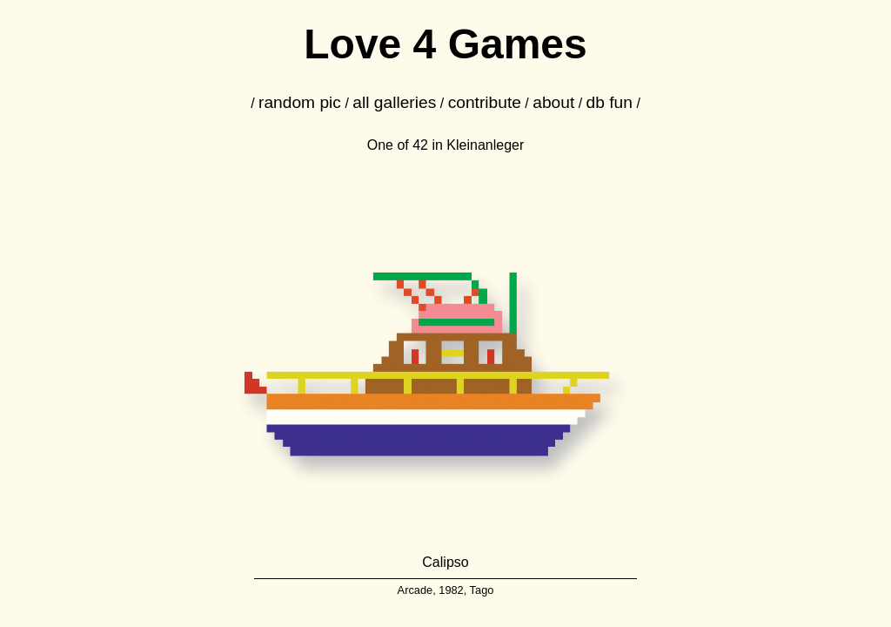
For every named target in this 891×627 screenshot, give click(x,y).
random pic (299, 102)
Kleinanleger (485, 145)
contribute (484, 102)
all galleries (394, 102)
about (553, 102)
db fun (609, 102)
